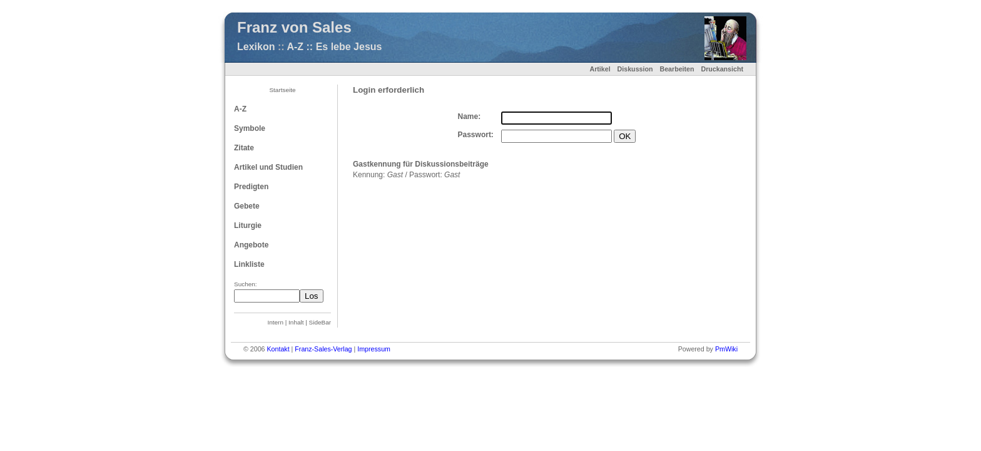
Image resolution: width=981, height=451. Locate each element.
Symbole (249, 128)
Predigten (251, 186)
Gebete (247, 206)
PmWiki (726, 349)
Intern (275, 322)
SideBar (320, 322)
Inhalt (295, 322)
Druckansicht (722, 69)
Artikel (599, 69)
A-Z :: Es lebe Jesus (334, 46)
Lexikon (256, 46)
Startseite (282, 89)
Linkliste (249, 264)
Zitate (244, 147)
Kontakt (278, 349)
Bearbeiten (676, 69)
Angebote (251, 245)
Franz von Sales (294, 27)
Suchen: (245, 284)
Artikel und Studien (268, 167)
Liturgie (248, 225)
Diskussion (635, 69)
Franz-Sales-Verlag (323, 349)
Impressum (373, 349)
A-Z (240, 109)
